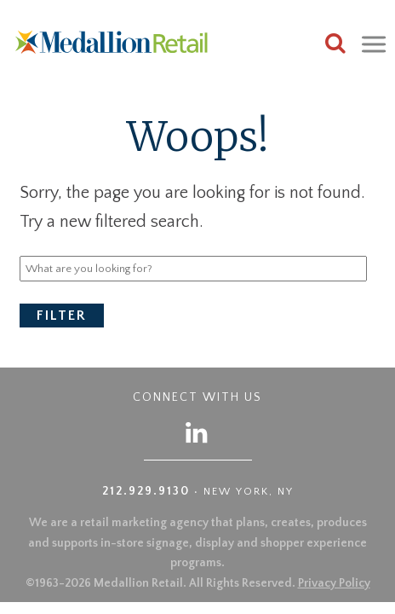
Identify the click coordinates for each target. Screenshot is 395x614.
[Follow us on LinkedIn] (197, 431)
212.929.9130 (146, 491)
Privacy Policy (334, 583)
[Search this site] (335, 45)
